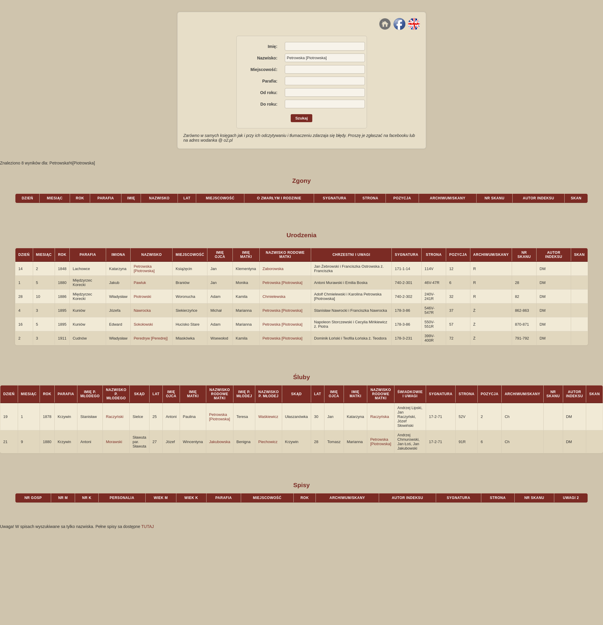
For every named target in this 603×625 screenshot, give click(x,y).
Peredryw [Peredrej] (151, 338)
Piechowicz (267, 442)
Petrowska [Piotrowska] (144, 268)
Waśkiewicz (268, 416)
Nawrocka (142, 310)
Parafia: (269, 81)
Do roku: (268, 104)
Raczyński (114, 416)
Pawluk (140, 282)
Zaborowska (273, 269)
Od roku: (268, 92)
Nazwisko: (267, 58)
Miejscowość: (264, 69)
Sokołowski (143, 324)
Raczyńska (379, 416)
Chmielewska (274, 296)
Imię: (272, 46)
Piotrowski (142, 296)
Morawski (114, 442)
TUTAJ (147, 526)
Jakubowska (219, 442)
